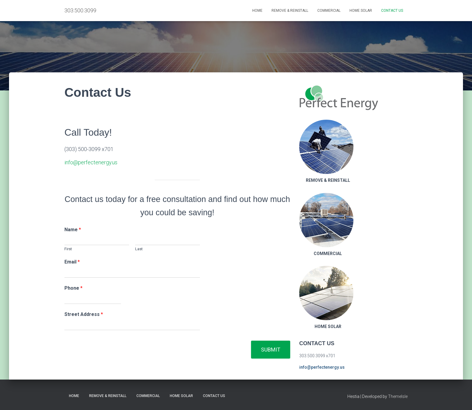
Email (72, 262)
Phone (73, 288)
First (68, 249)
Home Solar (360, 10)
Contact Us (392, 10)
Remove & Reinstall (290, 10)
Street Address (83, 314)
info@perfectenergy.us (91, 162)
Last (139, 249)
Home (257, 10)
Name (72, 229)
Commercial (328, 10)
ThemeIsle (398, 396)
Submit (270, 349)
